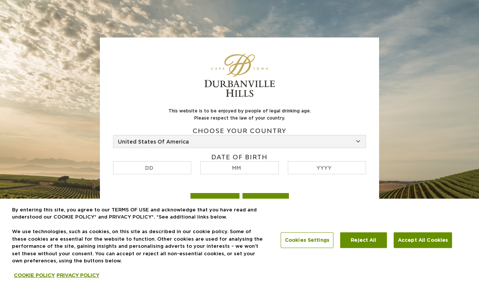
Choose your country (240, 131)
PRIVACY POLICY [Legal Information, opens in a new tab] (78, 275)
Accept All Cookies (423, 240)
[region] (239, 241)
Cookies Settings (307, 240)
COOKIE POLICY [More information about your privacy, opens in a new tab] (34, 275)
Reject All (363, 240)
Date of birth (239, 157)
